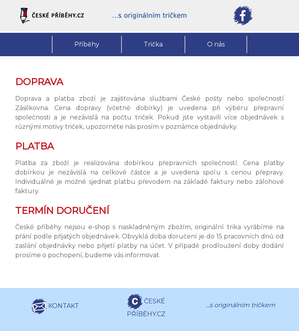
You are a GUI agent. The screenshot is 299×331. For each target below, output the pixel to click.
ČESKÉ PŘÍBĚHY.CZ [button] (146, 306)
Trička (153, 44)
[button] (56, 15)
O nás (216, 44)
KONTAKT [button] (55, 306)
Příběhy (86, 44)
